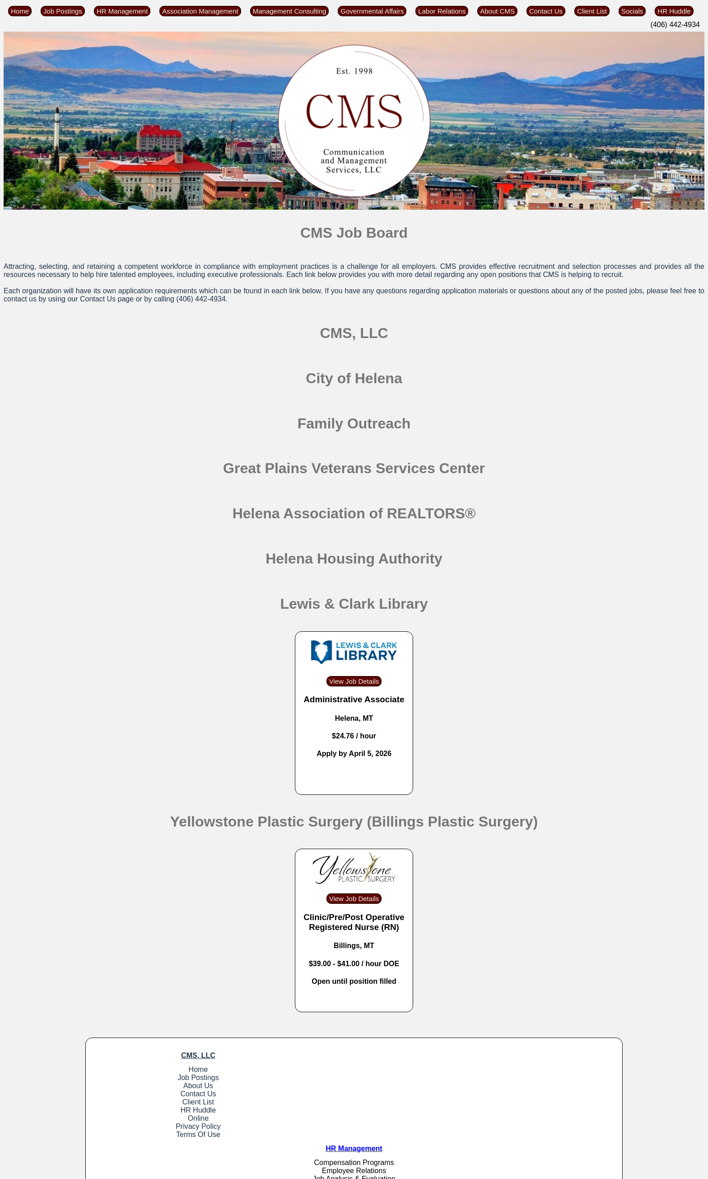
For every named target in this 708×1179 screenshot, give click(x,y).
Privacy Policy (153, 1126)
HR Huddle (673, 11)
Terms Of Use (153, 1134)
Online (152, 1118)
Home (20, 11)
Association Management (200, 11)
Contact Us (546, 11)
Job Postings (62, 11)
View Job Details (354, 681)
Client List (592, 11)
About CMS (497, 11)
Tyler (341, 1171)
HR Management (122, 11)
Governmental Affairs (372, 11)
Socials (632, 11)
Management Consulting (289, 11)
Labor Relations (442, 11)
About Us (153, 1086)
